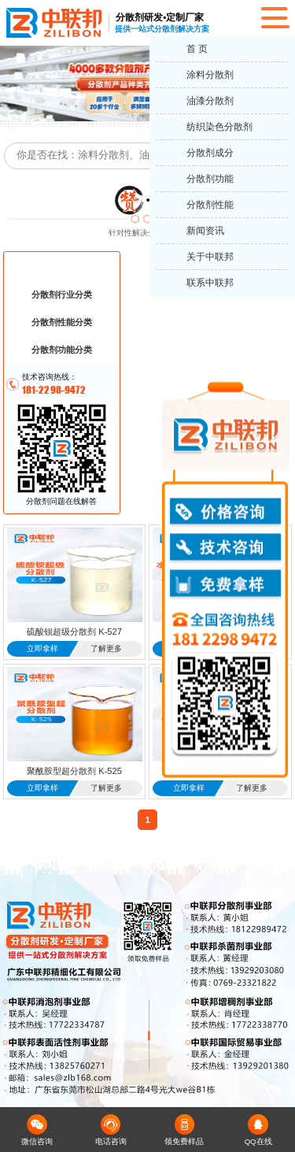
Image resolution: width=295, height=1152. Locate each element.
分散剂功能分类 (61, 349)
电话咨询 (111, 1130)
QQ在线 (258, 1130)
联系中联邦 (210, 282)
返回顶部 (276, 1082)
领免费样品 (184, 1130)
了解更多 (106, 648)
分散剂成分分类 (61, 267)
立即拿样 (42, 648)
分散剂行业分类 (61, 294)
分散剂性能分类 (61, 322)
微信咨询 (37, 1130)
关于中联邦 (210, 256)
